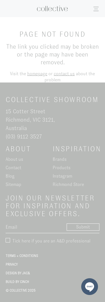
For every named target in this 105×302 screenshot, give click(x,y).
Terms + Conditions (22, 256)
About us (14, 159)
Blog (10, 176)
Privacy (12, 264)
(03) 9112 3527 (24, 136)
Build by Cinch (17, 282)
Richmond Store (68, 184)
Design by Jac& (18, 273)
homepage (37, 73)
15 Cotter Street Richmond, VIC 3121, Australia (30, 119)
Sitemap (13, 184)
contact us (64, 73)
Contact (13, 167)
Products (62, 167)
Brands (60, 159)
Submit (83, 227)
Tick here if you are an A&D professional (51, 241)
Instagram (62, 176)
